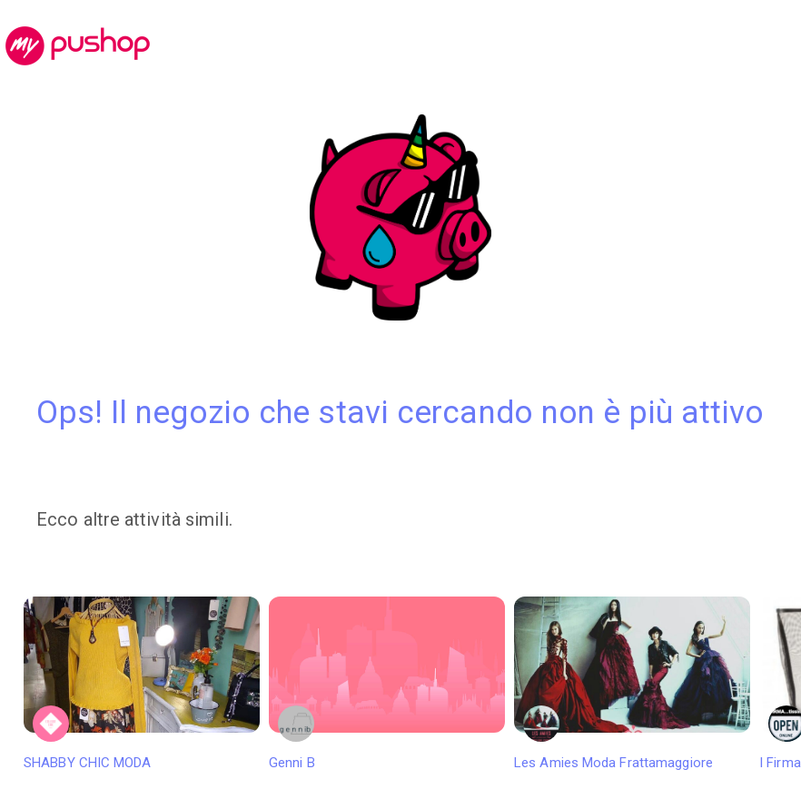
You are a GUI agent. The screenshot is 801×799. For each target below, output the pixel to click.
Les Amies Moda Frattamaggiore (632, 684)
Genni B (387, 684)
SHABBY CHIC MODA (142, 684)
